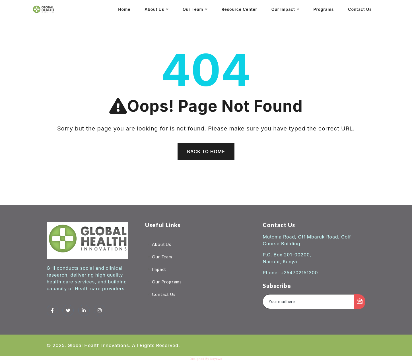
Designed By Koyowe (206, 358)
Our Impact (283, 9)
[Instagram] (99, 310)
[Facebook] (52, 310)
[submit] (359, 301)
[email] (309, 301)
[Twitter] (68, 310)
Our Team (193, 9)
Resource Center (239, 9)
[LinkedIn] (84, 310)
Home (124, 9)
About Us (154, 9)
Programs (324, 9)
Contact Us (360, 9)
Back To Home (206, 151)
